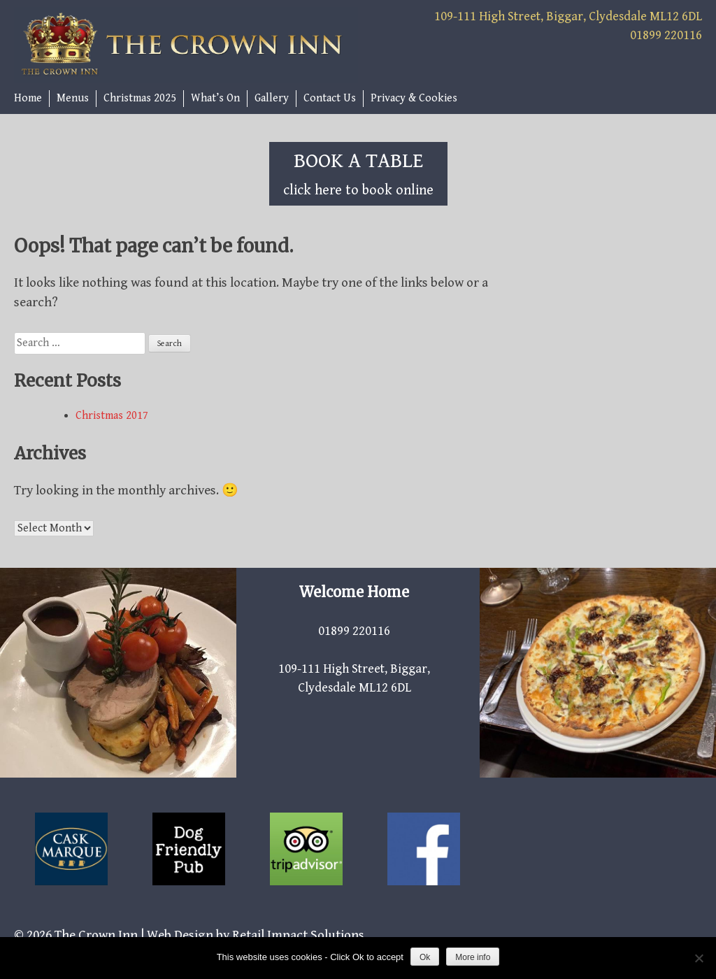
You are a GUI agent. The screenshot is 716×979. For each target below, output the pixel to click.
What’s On (215, 98)
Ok (425, 957)
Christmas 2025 (139, 98)
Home (28, 98)
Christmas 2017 (112, 415)
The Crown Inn (96, 935)
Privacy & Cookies (414, 98)
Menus (73, 98)
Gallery (272, 98)
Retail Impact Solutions (298, 935)
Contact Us (329, 98)
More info (472, 957)
